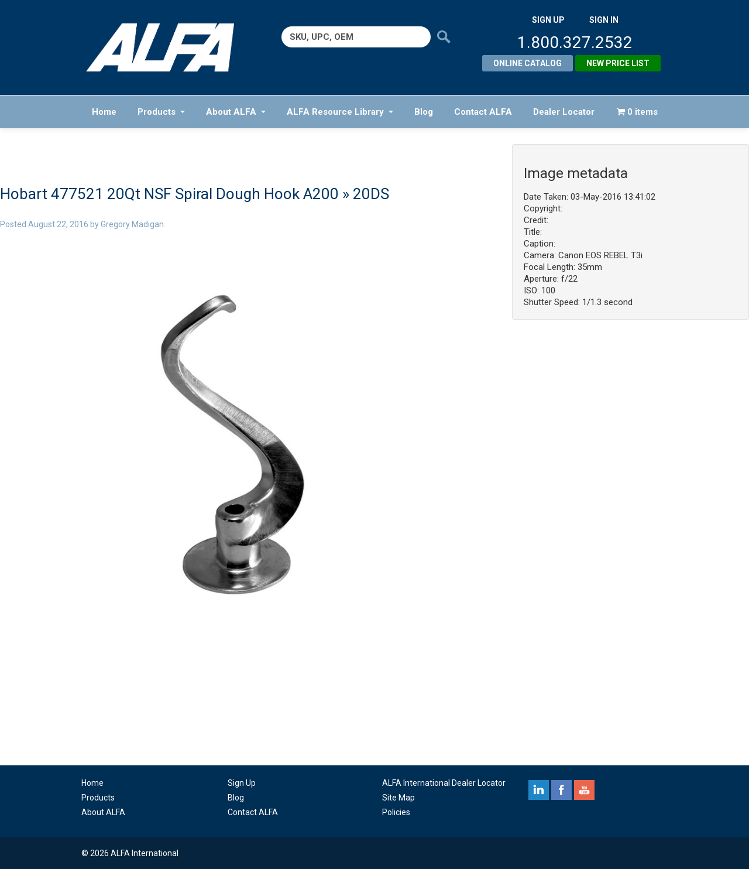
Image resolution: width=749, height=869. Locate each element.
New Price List (618, 63)
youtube (584, 790)
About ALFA (236, 112)
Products (161, 112)
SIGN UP (548, 20)
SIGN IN (604, 20)
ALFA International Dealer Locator (444, 783)
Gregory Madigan (132, 224)
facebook (561, 790)
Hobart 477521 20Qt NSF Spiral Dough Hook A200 (169, 194)
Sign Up (242, 783)
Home (104, 112)
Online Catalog (527, 63)
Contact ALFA (483, 112)
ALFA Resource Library (340, 112)
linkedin (538, 790)
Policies (396, 812)
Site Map (398, 797)
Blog (423, 112)
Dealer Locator (564, 112)
